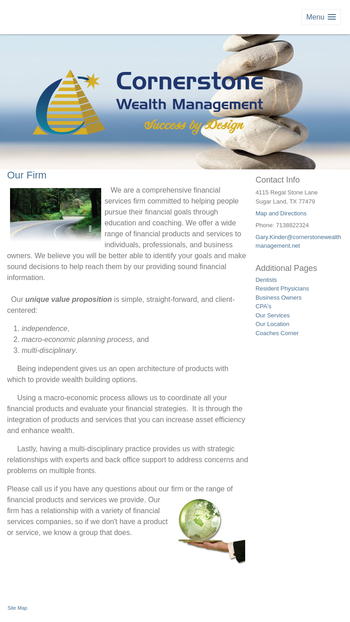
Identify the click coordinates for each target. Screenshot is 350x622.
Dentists (266, 279)
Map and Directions (281, 213)
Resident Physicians (282, 288)
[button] (321, 17)
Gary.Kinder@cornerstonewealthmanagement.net (298, 242)
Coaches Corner (277, 333)
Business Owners (279, 297)
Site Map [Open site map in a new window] (17, 608)
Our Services (273, 315)
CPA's (264, 306)
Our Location (272, 324)
